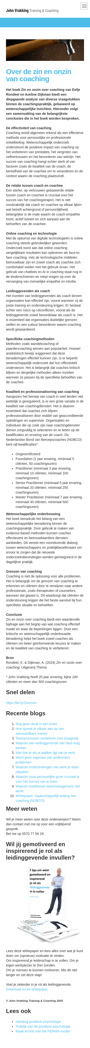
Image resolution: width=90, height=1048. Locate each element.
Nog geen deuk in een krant (36, 724)
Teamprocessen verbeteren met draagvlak (47, 738)
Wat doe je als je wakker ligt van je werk (45, 753)
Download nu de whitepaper (27, 989)
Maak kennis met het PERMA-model (43, 1031)
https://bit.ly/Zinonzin (21, 703)
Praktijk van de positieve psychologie (43, 1026)
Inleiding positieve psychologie (38, 1022)
